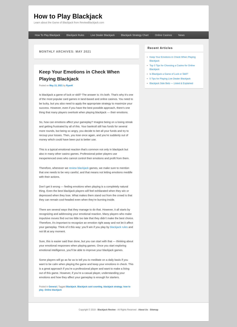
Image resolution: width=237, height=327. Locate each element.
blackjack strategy (112, 286)
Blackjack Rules (75, 35)
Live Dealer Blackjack (102, 35)
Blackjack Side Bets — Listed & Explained (171, 83)
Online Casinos (163, 35)
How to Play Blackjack (68, 16)
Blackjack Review (107, 309)
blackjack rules (119, 227)
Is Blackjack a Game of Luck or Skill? (169, 74)
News (181, 35)
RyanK (69, 85)
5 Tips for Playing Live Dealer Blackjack (170, 78)
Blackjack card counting (89, 286)
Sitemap (154, 309)
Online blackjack (53, 290)
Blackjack (71, 286)
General (53, 286)
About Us (143, 309)
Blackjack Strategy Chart (135, 35)
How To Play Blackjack (47, 35)
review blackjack (79, 167)
